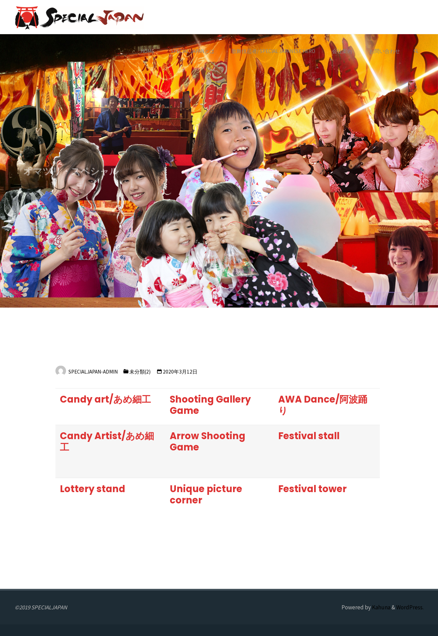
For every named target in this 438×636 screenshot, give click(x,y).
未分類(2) (140, 371)
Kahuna (380, 607)
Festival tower (312, 489)
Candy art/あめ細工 (105, 399)
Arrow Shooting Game (207, 441)
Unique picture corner (206, 494)
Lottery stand (92, 489)
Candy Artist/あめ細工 (107, 441)
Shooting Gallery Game (210, 405)
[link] (416, 51)
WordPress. (410, 607)
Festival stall (308, 436)
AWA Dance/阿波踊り (322, 405)
